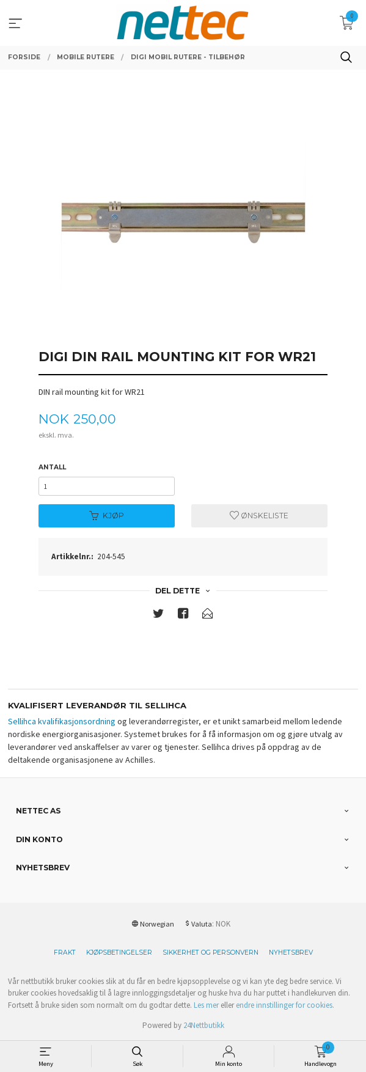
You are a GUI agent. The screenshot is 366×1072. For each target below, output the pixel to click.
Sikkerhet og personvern (210, 952)
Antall (52, 467)
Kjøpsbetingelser (119, 952)
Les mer (206, 1005)
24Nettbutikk (203, 1025)
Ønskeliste (259, 515)
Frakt (65, 952)
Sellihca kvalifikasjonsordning (61, 721)
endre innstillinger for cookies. (285, 1005)
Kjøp (106, 515)
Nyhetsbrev (291, 952)
